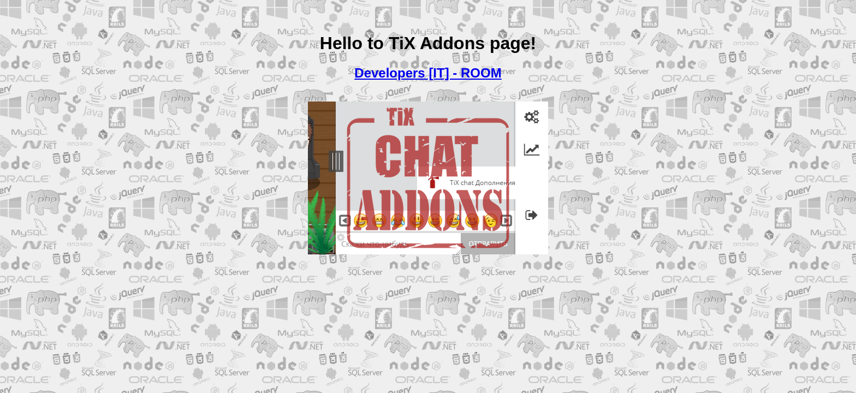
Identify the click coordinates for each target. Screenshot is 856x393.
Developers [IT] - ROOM (427, 73)
